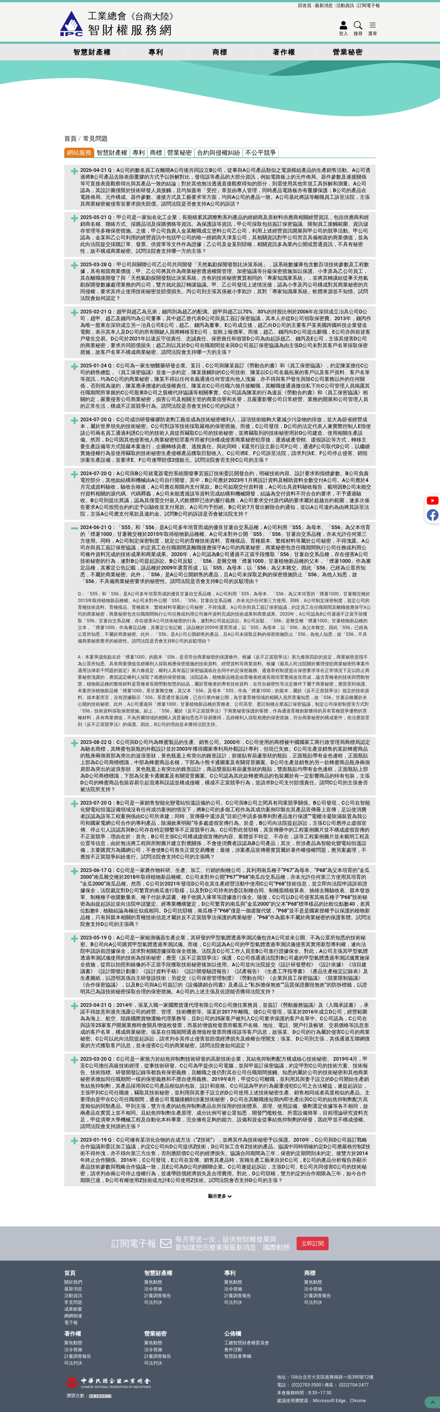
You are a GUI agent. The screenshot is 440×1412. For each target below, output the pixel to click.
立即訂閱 (312, 1243)
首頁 (70, 138)
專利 (156, 52)
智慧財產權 (92, 52)
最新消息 (324, 5)
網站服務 (79, 152)
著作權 (284, 52)
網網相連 (73, 1315)
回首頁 (304, 5)
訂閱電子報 (369, 5)
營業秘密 (348, 52)
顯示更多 (220, 1196)
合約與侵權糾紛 (218, 152)
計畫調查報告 (157, 1295)
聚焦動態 (153, 1282)
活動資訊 (345, 5)
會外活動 (233, 1349)
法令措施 (153, 1289)
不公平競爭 (260, 152)
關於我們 (73, 1282)
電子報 (71, 1322)
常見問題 (95, 138)
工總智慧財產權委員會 (246, 1342)
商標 (220, 52)
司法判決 (153, 1302)
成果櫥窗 (73, 1309)
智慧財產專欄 (237, 1356)
